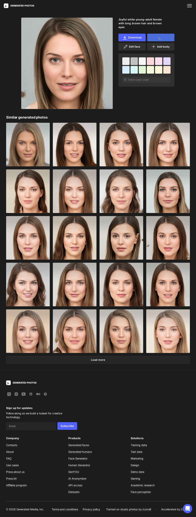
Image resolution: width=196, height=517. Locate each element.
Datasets (73, 491)
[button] (187, 508)
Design (135, 465)
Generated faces (78, 445)
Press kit (11, 478)
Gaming (135, 478)
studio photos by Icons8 (135, 509)
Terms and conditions (65, 509)
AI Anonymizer (77, 478)
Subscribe (67, 426)
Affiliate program (16, 485)
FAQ (8, 458)
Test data (136, 451)
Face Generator (77, 458)
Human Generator (79, 465)
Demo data (137, 471)
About (10, 451)
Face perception (141, 491)
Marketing (137, 458)
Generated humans (80, 451)
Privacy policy (91, 509)
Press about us (15, 471)
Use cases (12, 465)
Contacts (11, 445)
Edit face (131, 46)
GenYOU (73, 471)
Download (131, 37)
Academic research (143, 485)
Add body (160, 46)
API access (75, 485)
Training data (139, 445)
